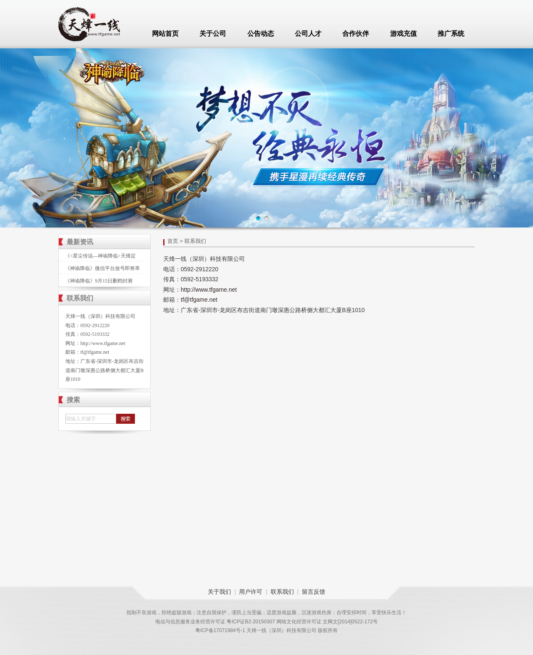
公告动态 (260, 33)
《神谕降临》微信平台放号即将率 (102, 268)
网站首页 (165, 33)
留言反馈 (313, 591)
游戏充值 (403, 33)
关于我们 (219, 591)
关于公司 (212, 33)
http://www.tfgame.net (102, 343)
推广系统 (451, 33)
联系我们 (282, 591)
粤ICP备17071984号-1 (220, 630)
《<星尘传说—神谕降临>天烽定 (100, 256)
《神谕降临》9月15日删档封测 (98, 281)
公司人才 (308, 33)
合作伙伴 (355, 33)
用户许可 (250, 591)
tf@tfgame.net (94, 352)
